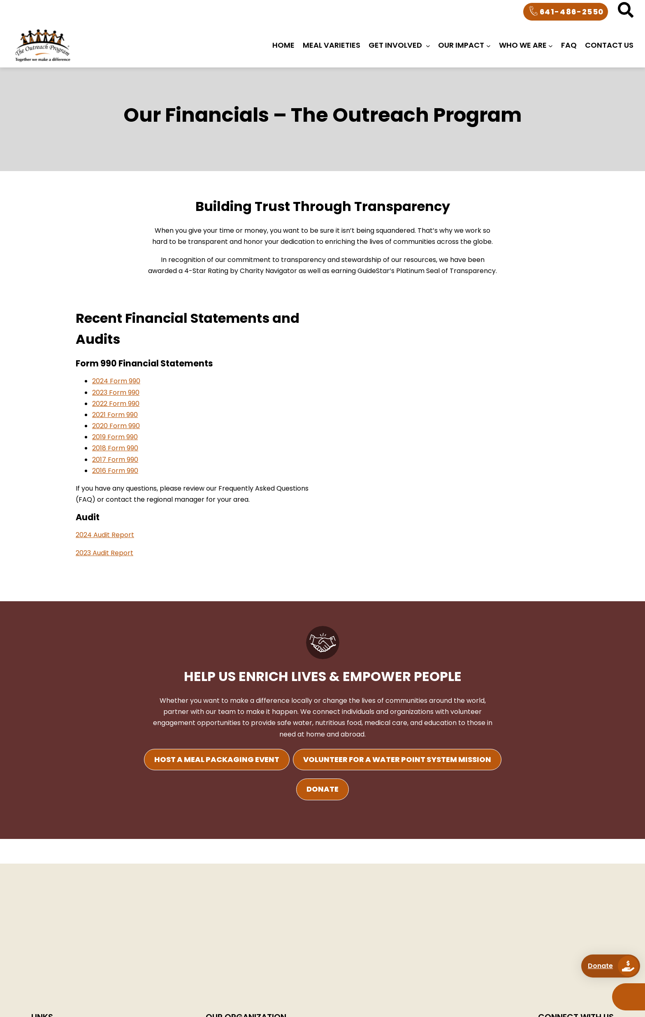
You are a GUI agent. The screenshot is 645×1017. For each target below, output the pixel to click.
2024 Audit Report (105, 535)
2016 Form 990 (115, 470)
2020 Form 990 (116, 426)
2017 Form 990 (115, 459)
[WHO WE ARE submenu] (550, 45)
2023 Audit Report (104, 553)
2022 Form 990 (115, 403)
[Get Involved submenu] (428, 45)
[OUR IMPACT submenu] (488, 45)
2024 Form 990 (116, 381)
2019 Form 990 (115, 437)
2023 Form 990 (115, 392)
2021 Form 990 (115, 414)
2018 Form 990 (115, 448)
